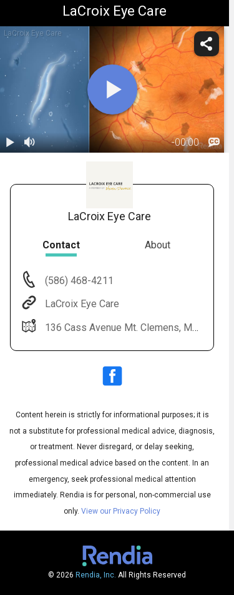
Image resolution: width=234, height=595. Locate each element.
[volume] (30, 143)
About (157, 245)
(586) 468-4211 (78, 281)
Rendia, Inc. (96, 575)
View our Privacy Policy (120, 511)
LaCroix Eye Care (80, 304)
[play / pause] (10, 143)
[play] (112, 89)
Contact (61, 245)
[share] (206, 43)
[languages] (214, 143)
